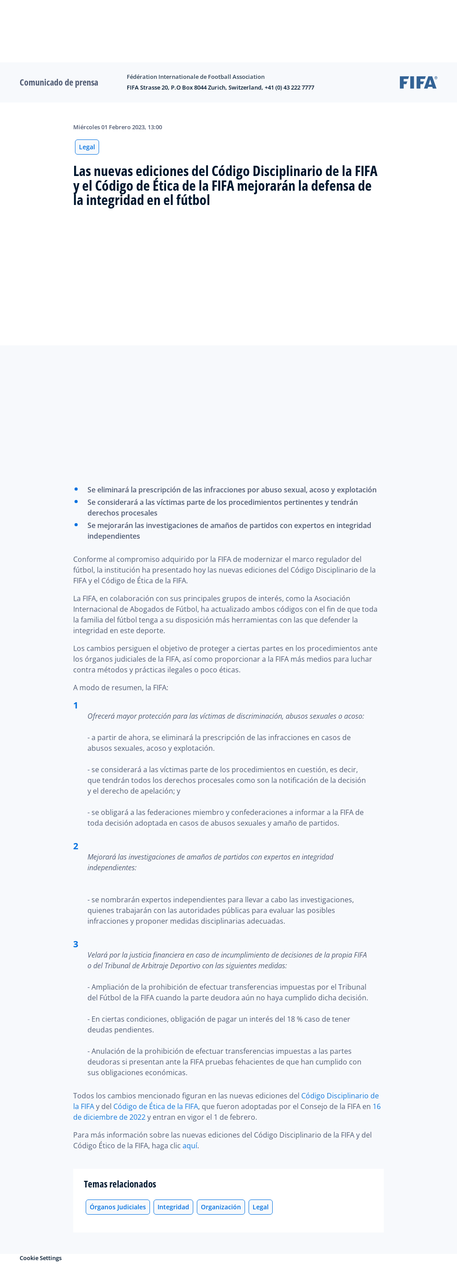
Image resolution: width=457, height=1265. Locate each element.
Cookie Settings (41, 1258)
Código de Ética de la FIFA (155, 1106)
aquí (190, 1145)
